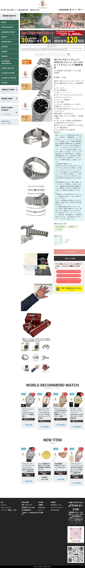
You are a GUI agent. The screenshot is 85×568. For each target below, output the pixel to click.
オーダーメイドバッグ (57, 507)
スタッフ (40, 510)
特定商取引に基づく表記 (28, 507)
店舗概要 (40, 505)
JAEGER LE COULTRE (8, 78)
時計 (2, 502)
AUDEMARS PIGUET (8, 32)
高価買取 (53, 502)
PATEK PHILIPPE (7, 27)
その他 (67, 240)
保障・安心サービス (27, 505)
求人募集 (40, 512)
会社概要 (40, 502)
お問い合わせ (35, 10)
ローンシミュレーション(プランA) (68, 271)
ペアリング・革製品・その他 (8, 510)
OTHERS (4, 83)
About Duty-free (55, 510)
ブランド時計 (58, 238)
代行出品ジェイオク (56, 505)
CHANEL (4, 51)
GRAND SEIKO (6, 42)
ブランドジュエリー (6, 507)
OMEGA (4, 37)
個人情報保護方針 (26, 510)
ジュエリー (4, 505)
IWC (66, 242)
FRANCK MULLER (7, 68)
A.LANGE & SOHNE (8, 73)
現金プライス (58, 244)
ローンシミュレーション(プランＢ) (68, 275)
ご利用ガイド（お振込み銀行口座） (18, 10)
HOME (3, 10)
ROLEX (3, 22)
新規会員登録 (25, 502)
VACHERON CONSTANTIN (6, 62)
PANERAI (4, 56)
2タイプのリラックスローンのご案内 (68, 280)
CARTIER (4, 47)
